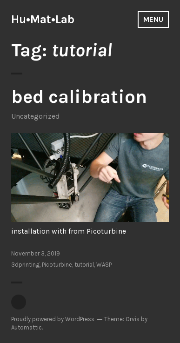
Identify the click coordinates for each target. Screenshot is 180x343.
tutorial (84, 264)
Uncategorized (35, 116)
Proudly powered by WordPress (52, 319)
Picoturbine (57, 264)
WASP (104, 264)
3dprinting (25, 264)
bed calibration (79, 97)
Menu (153, 19)
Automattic (26, 327)
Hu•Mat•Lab (42, 19)
